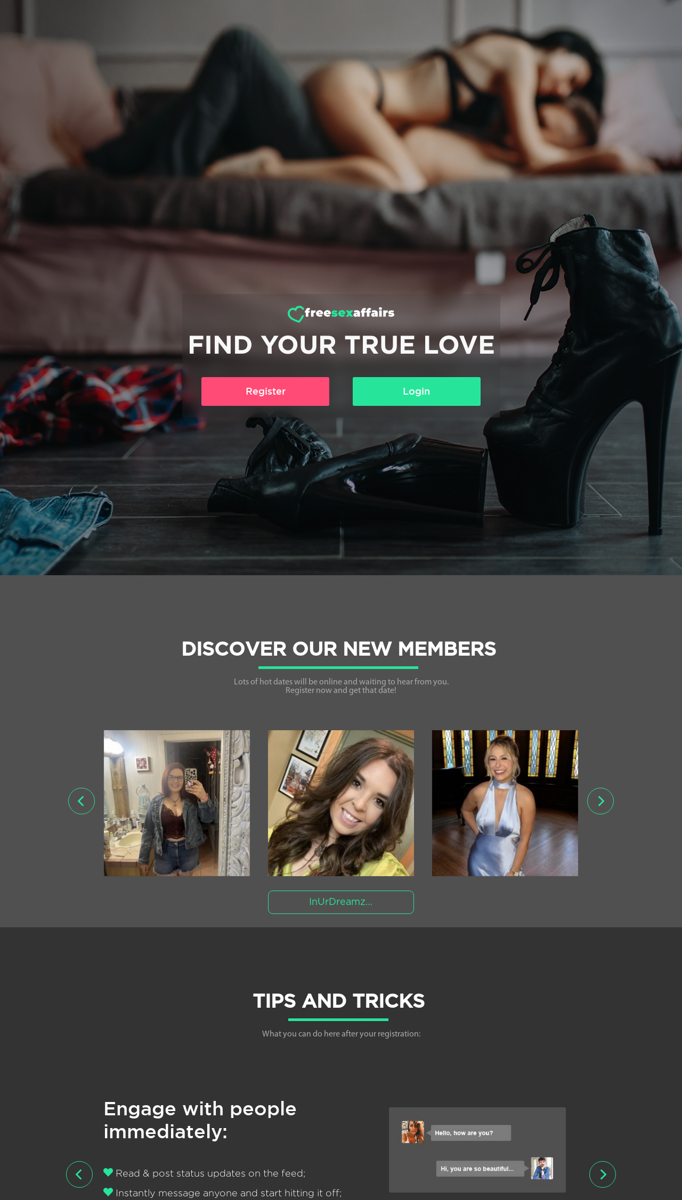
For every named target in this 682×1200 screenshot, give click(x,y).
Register (266, 391)
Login (416, 391)
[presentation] (81, 801)
